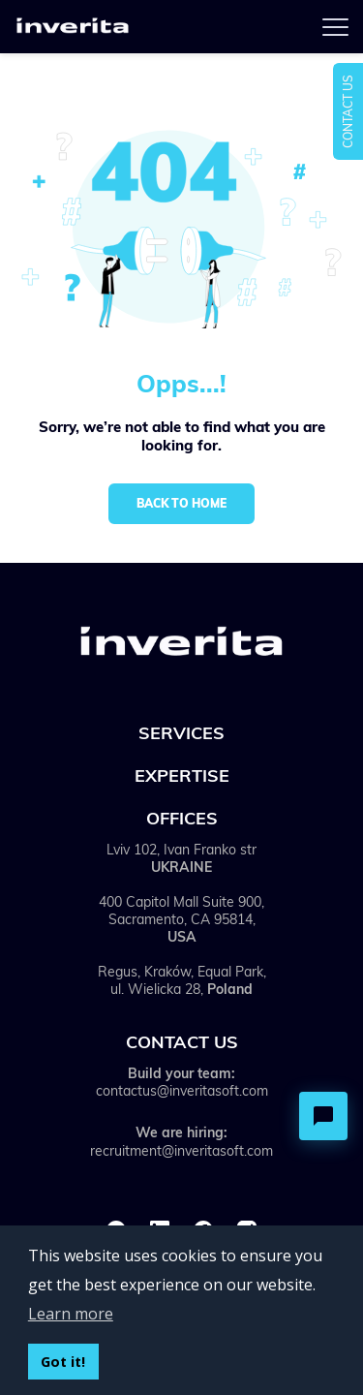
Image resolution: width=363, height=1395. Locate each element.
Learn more (70, 1313)
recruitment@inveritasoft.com (181, 1151)
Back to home (181, 503)
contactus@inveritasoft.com (182, 1091)
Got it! (63, 1361)
